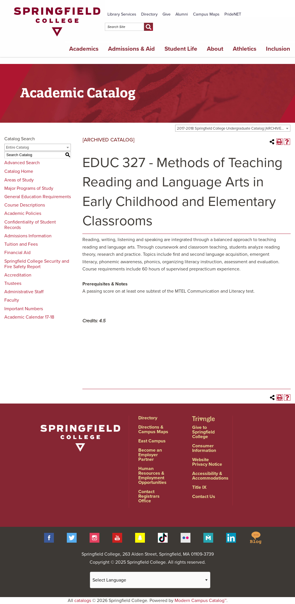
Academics (84, 48)
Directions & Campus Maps (153, 429)
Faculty (11, 300)
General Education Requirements (37, 197)
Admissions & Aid (131, 48)
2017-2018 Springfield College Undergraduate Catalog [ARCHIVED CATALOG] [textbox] (233, 128)
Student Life (180, 48)
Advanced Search (22, 163)
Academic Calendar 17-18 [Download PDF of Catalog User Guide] (29, 317)
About (215, 48)
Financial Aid (17, 252)
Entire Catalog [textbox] (17, 147)
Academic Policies (22, 213)
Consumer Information (204, 448)
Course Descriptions (24, 205)
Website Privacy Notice (207, 462)
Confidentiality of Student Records (30, 224)
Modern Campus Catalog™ (200, 600)
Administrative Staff (24, 292)
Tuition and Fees (21, 244)
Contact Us (203, 496)
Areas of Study (19, 180)
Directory (149, 14)
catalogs (82, 600)
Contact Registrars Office (149, 496)
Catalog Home (18, 171)
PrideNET (232, 14)
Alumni (181, 14)
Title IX (199, 487)
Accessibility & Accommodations (210, 476)
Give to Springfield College (203, 432)
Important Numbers (23, 309)
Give (166, 14)
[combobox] (232, 128)
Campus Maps (206, 14)
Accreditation (17, 275)
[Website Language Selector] (150, 580)
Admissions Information (28, 236)
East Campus (152, 441)
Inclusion (278, 48)
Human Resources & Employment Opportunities (152, 475)
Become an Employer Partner (150, 454)
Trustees (12, 283)
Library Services (121, 14)
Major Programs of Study (28, 188)
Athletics (244, 48)
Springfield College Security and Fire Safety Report (36, 264)
